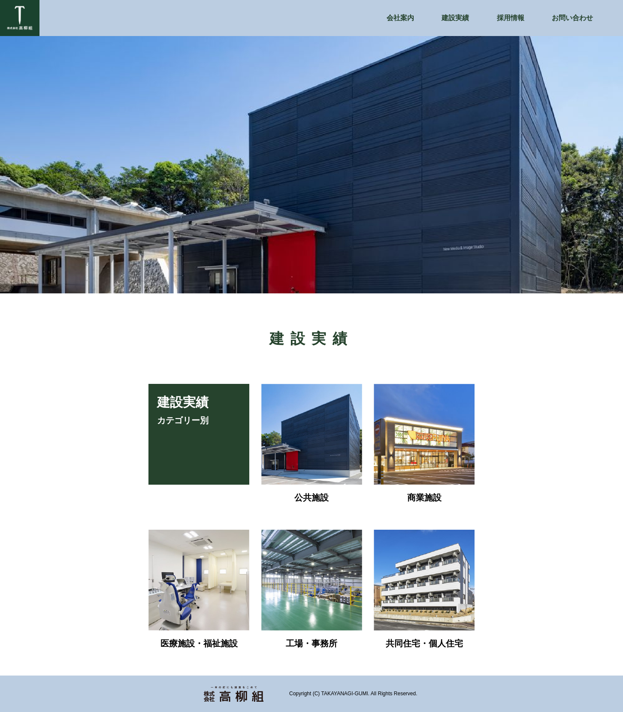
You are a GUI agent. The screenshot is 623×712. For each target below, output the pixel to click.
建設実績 (455, 17)
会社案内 (400, 17)
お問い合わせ (572, 17)
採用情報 (510, 17)
